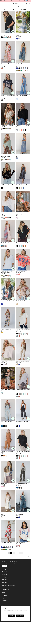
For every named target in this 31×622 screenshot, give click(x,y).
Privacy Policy (4, 577)
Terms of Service (4, 579)
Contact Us (3, 576)
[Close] (28, 607)
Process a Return (4, 574)
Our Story (3, 591)
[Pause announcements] (30, 1)
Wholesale (3, 598)
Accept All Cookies (19, 615)
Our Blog (3, 592)
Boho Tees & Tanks (15, 557)
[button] (1, 3)
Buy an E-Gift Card (5, 595)
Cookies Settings (15, 618)
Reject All (11, 615)
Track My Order (4, 582)
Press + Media (4, 597)
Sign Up (4, 565)
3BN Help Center (4, 571)
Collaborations (4, 600)
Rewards (3, 594)
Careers (3, 601)
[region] (15, 613)
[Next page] (22, 553)
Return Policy (4, 573)
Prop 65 (3, 580)
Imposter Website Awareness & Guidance (8, 585)
